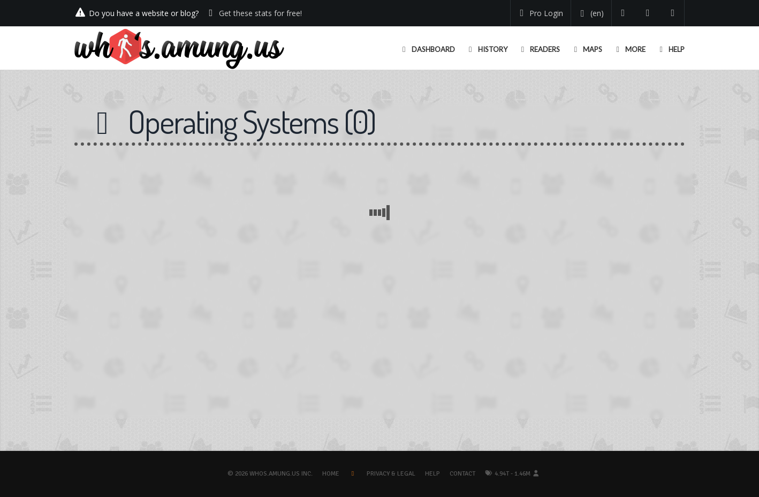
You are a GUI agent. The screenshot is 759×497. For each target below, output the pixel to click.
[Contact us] (673, 13)
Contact (462, 474)
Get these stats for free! (260, 13)
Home (330, 474)
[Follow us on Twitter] (623, 13)
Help (432, 474)
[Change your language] (590, 13)
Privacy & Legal (391, 474)
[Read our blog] (647, 13)
